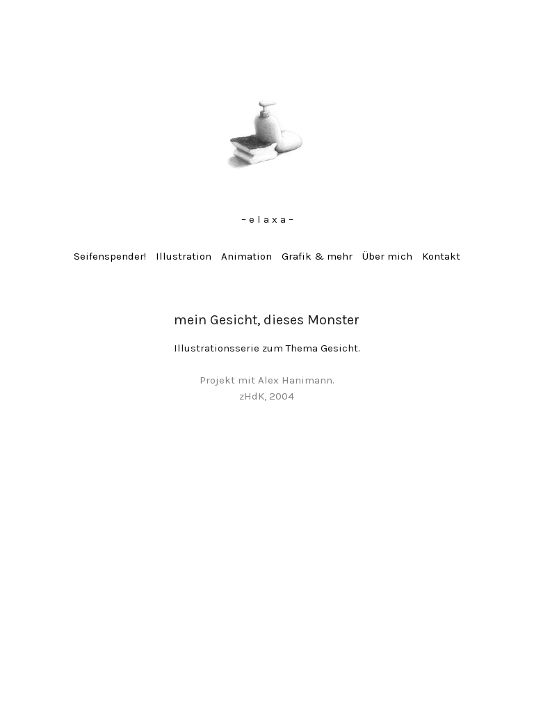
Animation (246, 256)
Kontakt (441, 256)
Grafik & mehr (317, 256)
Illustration (183, 256)
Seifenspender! (110, 256)
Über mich (387, 256)
